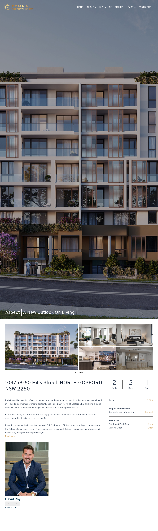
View (150, 424)
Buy (101, 7)
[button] (95, 7)
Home (80, 7)
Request (149, 412)
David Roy (12, 499)
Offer (150, 428)
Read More (10, 436)
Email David (11, 507)
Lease (130, 7)
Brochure (79, 372)
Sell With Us (116, 7)
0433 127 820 (12, 504)
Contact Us (145, 7)
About (90, 7)
